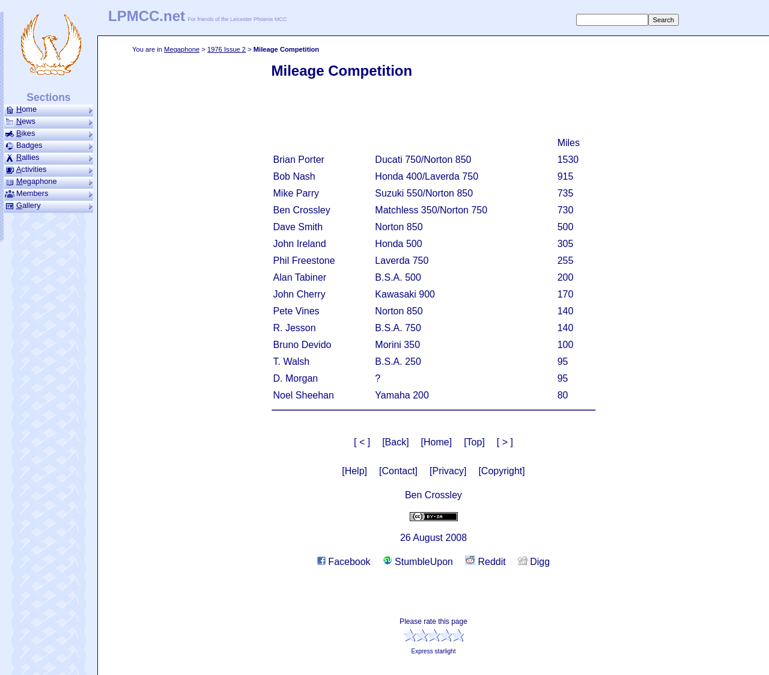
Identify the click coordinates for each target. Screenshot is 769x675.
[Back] (395, 442)
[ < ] (362, 442)
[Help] (354, 471)
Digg (534, 562)
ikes (49, 133)
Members (49, 193)
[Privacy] (448, 471)
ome (49, 109)
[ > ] (505, 442)
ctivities (49, 169)
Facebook (344, 562)
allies (49, 157)
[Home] (436, 442)
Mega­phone (181, 49)
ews (49, 121)
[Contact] (398, 471)
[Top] (474, 442)
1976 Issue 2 (226, 49)
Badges (49, 145)
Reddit (485, 562)
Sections (48, 97)
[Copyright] (501, 471)
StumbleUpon (418, 562)
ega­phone (49, 181)
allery (49, 205)
